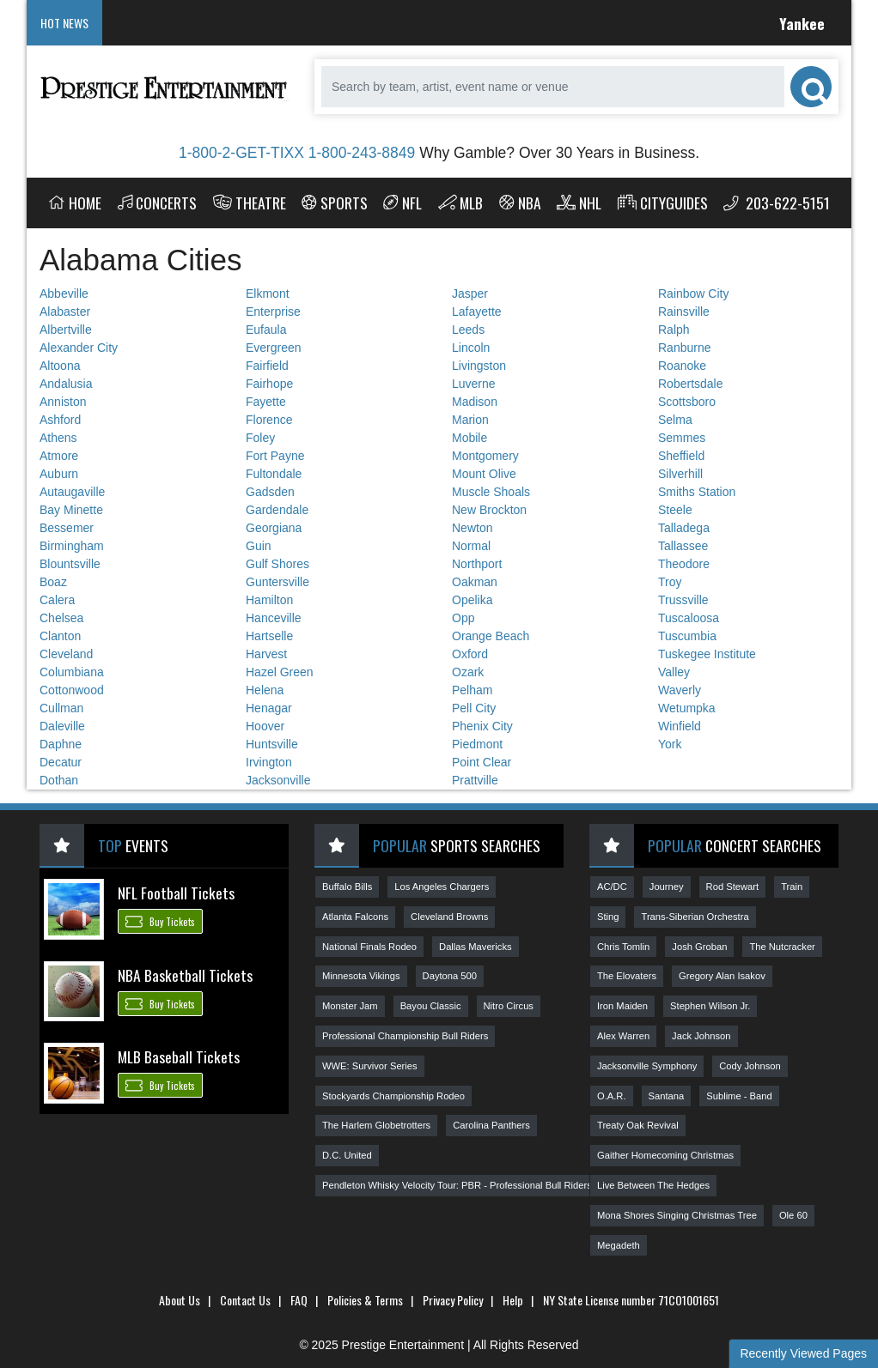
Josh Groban (699, 946)
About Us (179, 1300)
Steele (675, 510)
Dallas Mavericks (475, 946)
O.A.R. (611, 1096)
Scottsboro (687, 402)
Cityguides (663, 202)
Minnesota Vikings (361, 976)
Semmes (681, 438)
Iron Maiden (622, 1006)
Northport (477, 564)
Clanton (60, 636)
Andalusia (66, 383)
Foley (260, 438)
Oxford (470, 654)
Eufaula (266, 329)
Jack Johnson (701, 1036)
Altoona (60, 365)
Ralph (674, 329)
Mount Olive (484, 474)
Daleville (62, 726)
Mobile (469, 438)
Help (513, 1300)
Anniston (63, 402)
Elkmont (268, 293)
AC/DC (612, 886)
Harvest (266, 654)
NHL (579, 202)
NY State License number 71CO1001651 (631, 1300)
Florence (269, 420)
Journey (666, 886)
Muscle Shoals (491, 492)
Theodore (684, 564)
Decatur (61, 762)
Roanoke (682, 365)
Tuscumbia (687, 636)
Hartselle (269, 636)
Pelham (472, 690)
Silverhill (680, 474)
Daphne (61, 744)
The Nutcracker (781, 946)
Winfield (679, 726)
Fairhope (269, 383)
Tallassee (683, 546)
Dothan (59, 780)
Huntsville (272, 744)
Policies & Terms (365, 1300)
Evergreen (274, 347)
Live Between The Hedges (653, 1185)
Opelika (472, 600)
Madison (474, 402)
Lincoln (471, 347)
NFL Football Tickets (176, 892)
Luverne (474, 383)
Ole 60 (793, 1215)
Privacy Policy (453, 1300)
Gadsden (270, 492)
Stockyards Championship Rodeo (393, 1096)
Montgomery (485, 456)
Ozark (468, 672)
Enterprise (273, 311)
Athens (58, 438)
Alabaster (65, 311)
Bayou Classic (430, 1006)
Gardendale (277, 510)
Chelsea (61, 618)
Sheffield (681, 456)
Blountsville (70, 564)
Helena (265, 690)
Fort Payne (275, 456)
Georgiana (274, 528)
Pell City (474, 708)
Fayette (266, 402)
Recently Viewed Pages (803, 1353)
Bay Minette (71, 510)
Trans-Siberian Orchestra (694, 916)
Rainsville (684, 311)
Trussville (683, 600)
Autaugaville (72, 492)
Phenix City (482, 726)
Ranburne (684, 347)
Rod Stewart (732, 886)
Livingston (479, 365)
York (670, 744)
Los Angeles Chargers (441, 886)
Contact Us (245, 1300)
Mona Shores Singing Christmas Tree (677, 1215)
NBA (520, 202)
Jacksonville (278, 780)
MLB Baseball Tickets (179, 1056)
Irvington (269, 762)
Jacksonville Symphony (647, 1066)
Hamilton (269, 600)
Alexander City (79, 347)
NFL (402, 202)
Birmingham (72, 546)
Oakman (474, 582)
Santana (667, 1096)
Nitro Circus (509, 1006)
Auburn (59, 474)
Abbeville (64, 293)
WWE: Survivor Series (370, 1066)
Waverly (679, 690)
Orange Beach (490, 636)
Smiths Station (696, 492)
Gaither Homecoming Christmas (665, 1155)
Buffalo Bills (347, 886)
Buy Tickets (160, 921)
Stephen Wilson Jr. (710, 1006)
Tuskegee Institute (707, 654)
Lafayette (477, 311)
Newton (472, 528)
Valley (674, 672)
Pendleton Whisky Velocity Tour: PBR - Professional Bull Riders (457, 1185)
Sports (335, 202)
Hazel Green (280, 672)
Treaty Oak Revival (638, 1125)
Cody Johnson (750, 1066)
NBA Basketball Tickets (185, 975)
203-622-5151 (776, 202)
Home (74, 202)
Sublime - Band (739, 1096)
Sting (608, 916)
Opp (463, 618)
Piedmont (477, 744)
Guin (258, 546)
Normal (471, 546)
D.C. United (347, 1155)
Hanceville (274, 618)
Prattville (475, 780)
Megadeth (618, 1245)
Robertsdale (690, 383)
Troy (669, 582)
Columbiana (72, 672)
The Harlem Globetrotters (376, 1125)
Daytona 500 (450, 976)
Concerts (158, 202)
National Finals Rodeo (369, 946)
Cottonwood (72, 690)
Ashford (60, 420)
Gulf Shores (277, 564)
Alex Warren (623, 1036)
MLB (461, 202)
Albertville (66, 329)
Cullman (61, 708)
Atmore (59, 456)
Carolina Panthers (491, 1125)
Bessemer (67, 528)
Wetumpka (687, 708)
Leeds (468, 329)
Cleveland (66, 654)
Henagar (269, 708)
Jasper (470, 293)
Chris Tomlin (623, 946)
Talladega (684, 528)
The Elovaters (626, 976)
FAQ (299, 1300)
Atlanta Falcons (355, 916)
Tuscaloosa (688, 618)
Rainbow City (693, 293)
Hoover (265, 726)
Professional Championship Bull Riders (405, 1036)
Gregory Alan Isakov (722, 976)
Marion (470, 420)
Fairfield (267, 365)
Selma (675, 420)
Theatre (249, 202)
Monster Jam (350, 1006)
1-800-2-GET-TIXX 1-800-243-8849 (297, 152)
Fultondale (274, 474)
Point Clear (481, 762)
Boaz (53, 582)
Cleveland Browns (449, 916)
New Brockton (489, 510)
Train (791, 886)
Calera (57, 600)
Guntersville (277, 582)
